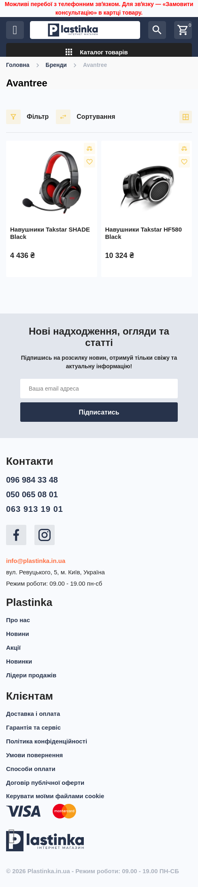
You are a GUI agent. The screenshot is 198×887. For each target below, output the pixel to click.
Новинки (19, 661)
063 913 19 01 (34, 509)
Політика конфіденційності (46, 741)
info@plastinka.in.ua (35, 560)
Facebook (16, 535)
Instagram (44, 535)
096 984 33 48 (32, 479)
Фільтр (27, 117)
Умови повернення (34, 755)
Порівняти (89, 148)
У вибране (89, 161)
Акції (13, 647)
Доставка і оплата (33, 713)
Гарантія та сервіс (33, 727)
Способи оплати (30, 768)
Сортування (85, 117)
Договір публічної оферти (45, 782)
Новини (17, 633)
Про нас (18, 619)
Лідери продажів (31, 675)
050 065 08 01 (32, 494)
